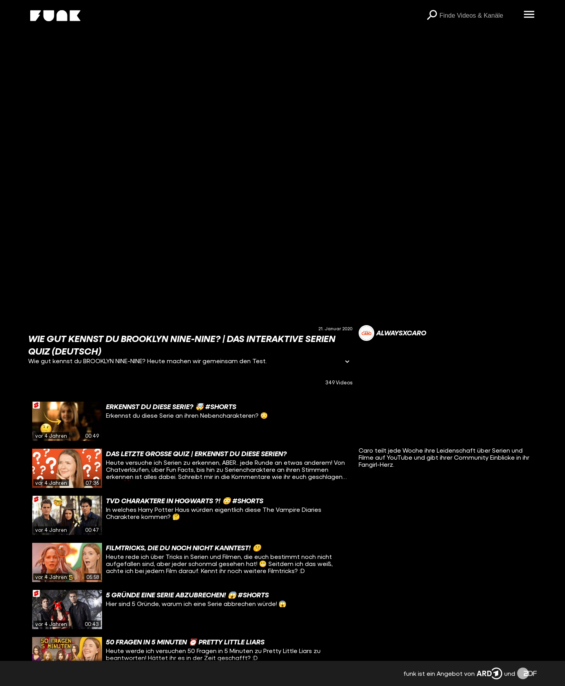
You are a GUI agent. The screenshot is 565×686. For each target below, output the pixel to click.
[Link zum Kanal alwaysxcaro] (392, 333)
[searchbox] (478, 15)
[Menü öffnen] (529, 14)
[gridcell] (190, 421)
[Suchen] (431, 15)
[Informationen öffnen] (347, 362)
